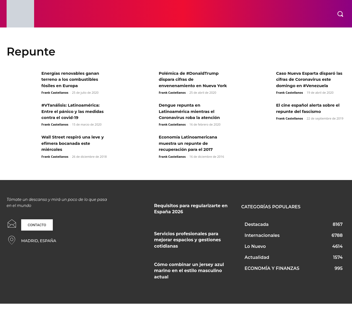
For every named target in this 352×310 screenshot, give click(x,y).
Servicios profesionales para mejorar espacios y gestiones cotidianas (187, 246)
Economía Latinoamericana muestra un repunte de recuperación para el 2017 (190, 149)
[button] (340, 14)
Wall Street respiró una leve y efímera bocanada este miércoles (75, 149)
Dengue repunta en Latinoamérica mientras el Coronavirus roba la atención (192, 117)
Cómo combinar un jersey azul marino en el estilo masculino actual (189, 277)
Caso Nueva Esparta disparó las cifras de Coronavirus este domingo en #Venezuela (309, 79)
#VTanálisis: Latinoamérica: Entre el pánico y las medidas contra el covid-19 (75, 117)
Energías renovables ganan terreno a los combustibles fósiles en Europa (73, 79)
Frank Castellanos (55, 92)
